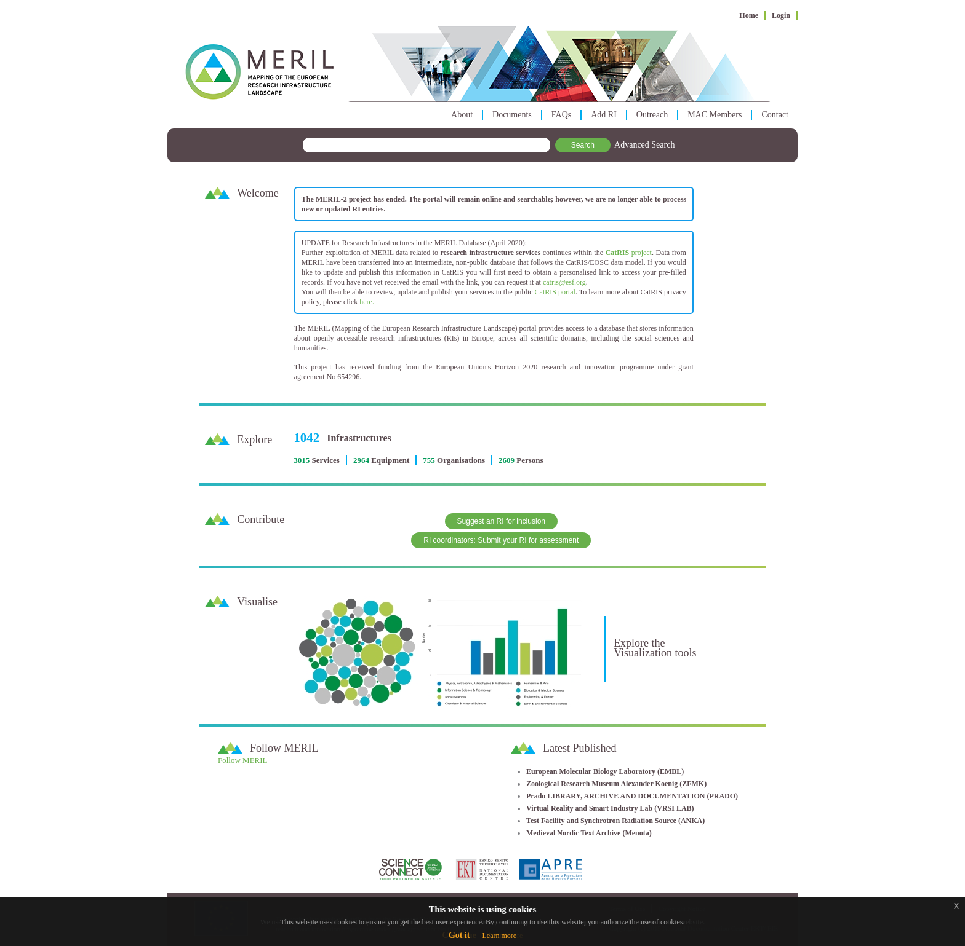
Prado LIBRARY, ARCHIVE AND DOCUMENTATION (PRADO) (632, 796)
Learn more (499, 935)
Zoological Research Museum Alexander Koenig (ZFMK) (616, 783)
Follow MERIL (243, 760)
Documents (512, 114)
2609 (507, 460)
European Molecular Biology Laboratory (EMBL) (605, 771)
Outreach (652, 114)
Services (325, 460)
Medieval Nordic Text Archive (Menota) (589, 833)
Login (781, 15)
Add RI (604, 114)
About (462, 114)
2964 (361, 460)
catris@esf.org (564, 282)
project (629, 252)
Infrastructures (359, 438)
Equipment (390, 460)
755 (429, 460)
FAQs (561, 114)
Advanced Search (644, 144)
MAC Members (714, 114)
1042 (306, 438)
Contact (774, 114)
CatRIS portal (555, 292)
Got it (459, 935)
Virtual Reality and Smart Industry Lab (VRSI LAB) (610, 808)
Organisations (461, 460)
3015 (302, 460)
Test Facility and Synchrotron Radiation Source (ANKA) (615, 820)
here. (366, 302)
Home (748, 15)
